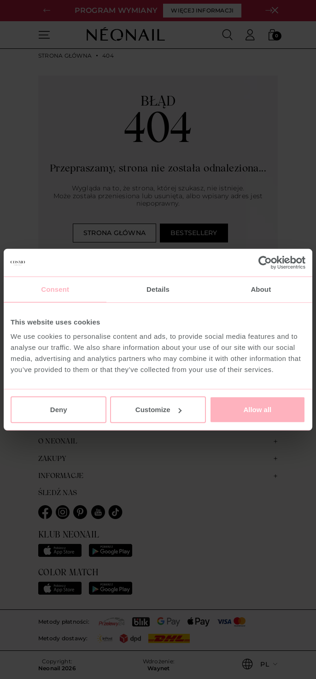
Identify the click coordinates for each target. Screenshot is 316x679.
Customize (158, 409)
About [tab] (261, 289)
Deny (58, 409)
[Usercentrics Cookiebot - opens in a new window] (265, 262)
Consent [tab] (55, 289)
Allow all (257, 409)
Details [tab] (158, 289)
